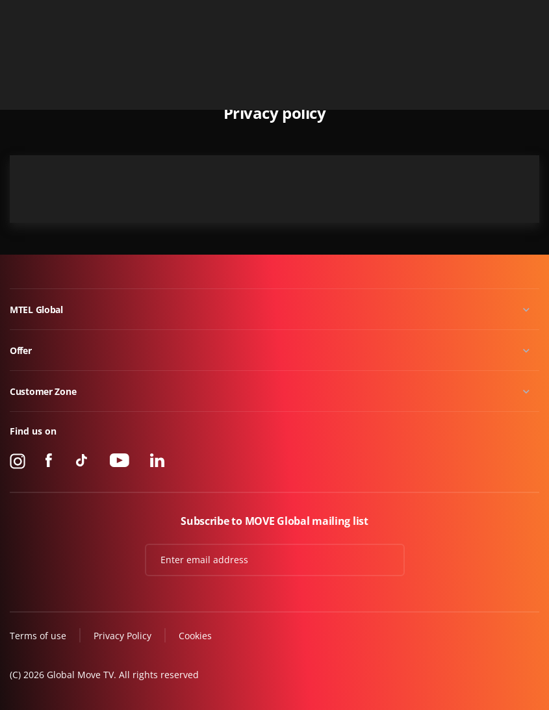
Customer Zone (43, 391)
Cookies (195, 635)
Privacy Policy (122, 635)
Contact (524, 15)
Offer (21, 350)
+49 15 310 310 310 (456, 15)
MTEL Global (36, 309)
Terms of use (38, 635)
